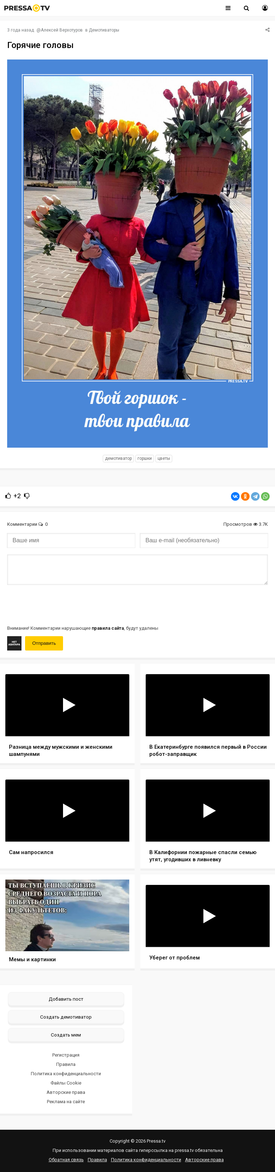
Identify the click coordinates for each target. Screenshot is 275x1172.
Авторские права (66, 1092)
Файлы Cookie (65, 1083)
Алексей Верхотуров (62, 30)
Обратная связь (66, 1159)
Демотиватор (118, 458)
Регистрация (65, 1055)
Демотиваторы (104, 30)
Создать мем (66, 1035)
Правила (66, 1064)
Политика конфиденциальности (66, 1073)
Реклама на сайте (66, 1101)
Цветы (164, 458)
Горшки (145, 458)
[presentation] (61, 604)
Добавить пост (66, 999)
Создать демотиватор (66, 1017)
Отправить (44, 643)
